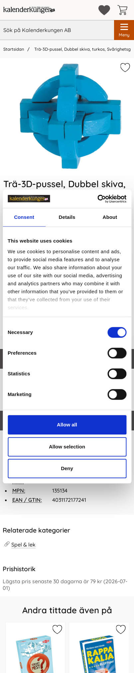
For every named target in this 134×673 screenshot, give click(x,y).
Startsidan (13, 49)
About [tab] (110, 217)
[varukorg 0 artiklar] (124, 10)
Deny (67, 468)
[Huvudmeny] (124, 30)
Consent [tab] (24, 217)
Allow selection (67, 446)
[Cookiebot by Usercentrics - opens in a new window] (97, 199)
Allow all (67, 424)
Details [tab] (67, 217)
